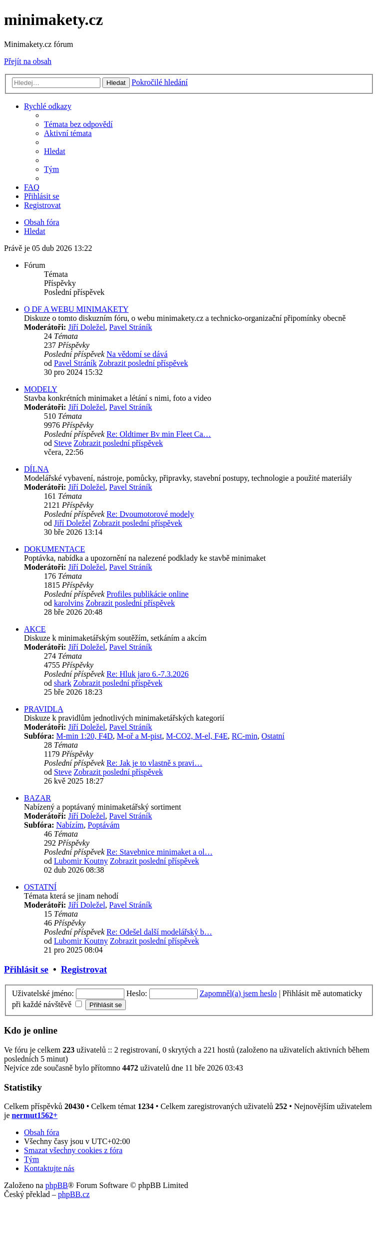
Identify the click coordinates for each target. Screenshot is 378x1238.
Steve (63, 443)
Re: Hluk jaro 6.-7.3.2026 (147, 674)
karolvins (69, 603)
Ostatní (273, 736)
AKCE (35, 629)
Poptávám (104, 825)
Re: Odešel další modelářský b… (159, 932)
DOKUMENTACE (54, 549)
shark (62, 683)
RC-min (245, 736)
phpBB (56, 1185)
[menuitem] (78, 124)
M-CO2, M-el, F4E (197, 736)
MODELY (40, 389)
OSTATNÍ (40, 887)
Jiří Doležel (86, 327)
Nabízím (69, 825)
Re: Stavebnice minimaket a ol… (159, 852)
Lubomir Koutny (81, 861)
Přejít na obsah (27, 61)
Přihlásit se (26, 969)
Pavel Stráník (130, 327)
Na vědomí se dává (136, 354)
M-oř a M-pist (139, 736)
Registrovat (84, 969)
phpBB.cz (74, 1194)
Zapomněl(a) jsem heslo (238, 993)
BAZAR (37, 798)
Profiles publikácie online (147, 594)
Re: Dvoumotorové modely (150, 514)
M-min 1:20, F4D (84, 736)
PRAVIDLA (43, 709)
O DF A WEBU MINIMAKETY (76, 309)
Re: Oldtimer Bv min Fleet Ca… (158, 434)
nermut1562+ (35, 1115)
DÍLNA (36, 469)
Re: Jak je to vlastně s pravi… (154, 763)
